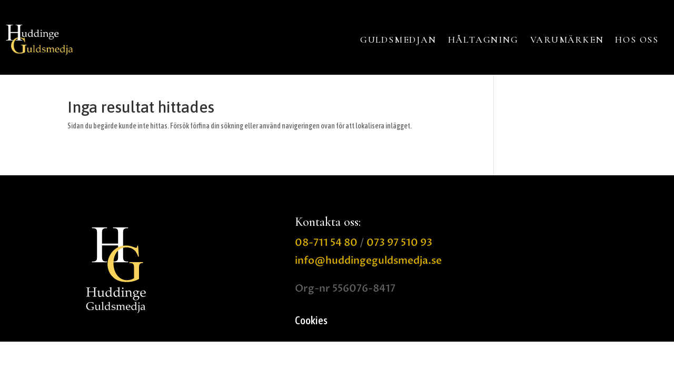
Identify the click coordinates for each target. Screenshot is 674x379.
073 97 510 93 (399, 243)
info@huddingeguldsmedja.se (368, 260)
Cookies (311, 321)
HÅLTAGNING (483, 39)
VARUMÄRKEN (567, 39)
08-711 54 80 (326, 243)
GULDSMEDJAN (398, 39)
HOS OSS (637, 39)
